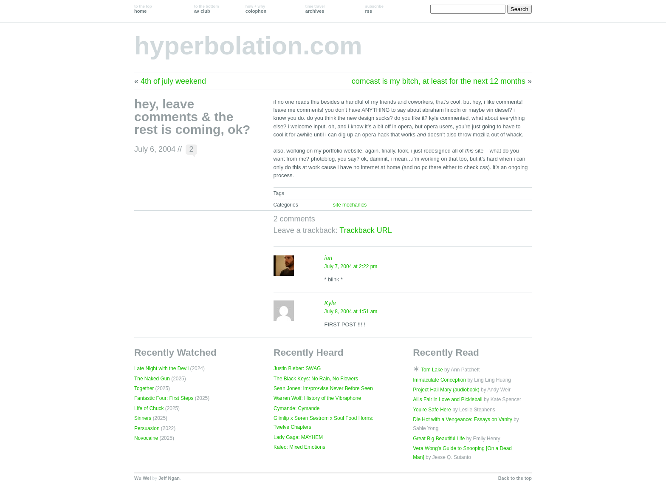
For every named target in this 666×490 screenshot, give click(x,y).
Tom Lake (432, 370)
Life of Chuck (149, 408)
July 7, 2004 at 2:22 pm (351, 266)
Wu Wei (142, 478)
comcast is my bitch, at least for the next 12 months (438, 81)
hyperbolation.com (248, 45)
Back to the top (515, 478)
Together (144, 388)
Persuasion (147, 428)
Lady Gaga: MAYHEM (298, 437)
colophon (256, 9)
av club (206, 9)
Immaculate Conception (439, 380)
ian (329, 258)
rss (374, 9)
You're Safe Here (432, 410)
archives (315, 9)
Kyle (330, 303)
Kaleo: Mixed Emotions (299, 447)
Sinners (142, 418)
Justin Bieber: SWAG (297, 368)
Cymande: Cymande (296, 408)
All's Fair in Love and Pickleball (448, 399)
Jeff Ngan (169, 478)
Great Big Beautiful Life (439, 439)
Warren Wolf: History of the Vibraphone (317, 398)
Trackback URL (365, 230)
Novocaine (146, 438)
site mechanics (350, 205)
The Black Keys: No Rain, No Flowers (316, 379)
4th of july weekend (173, 81)
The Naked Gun (152, 379)
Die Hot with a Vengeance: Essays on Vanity (462, 419)
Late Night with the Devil (161, 368)
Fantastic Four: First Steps (163, 398)
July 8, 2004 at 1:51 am (351, 311)
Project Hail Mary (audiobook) (446, 390)
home (143, 9)
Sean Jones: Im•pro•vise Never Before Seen (323, 388)
